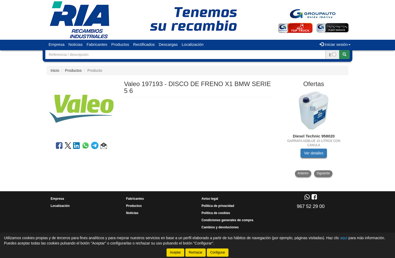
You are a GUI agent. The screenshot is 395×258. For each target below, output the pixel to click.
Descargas (168, 44)
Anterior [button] (303, 173)
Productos (120, 44)
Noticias (76, 44)
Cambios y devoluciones (220, 227)
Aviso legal (209, 199)
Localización (193, 44)
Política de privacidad (217, 206)
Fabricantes (97, 44)
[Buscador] (185, 54)
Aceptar (175, 252)
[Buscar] (344, 54)
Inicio (55, 70)
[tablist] (314, 134)
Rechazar (195, 252)
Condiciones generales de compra (227, 220)
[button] (103, 146)
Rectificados (144, 44)
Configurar (217, 252)
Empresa (57, 44)
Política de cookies (215, 213)
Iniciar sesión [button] (335, 44)
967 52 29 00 (311, 206)
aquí (343, 238)
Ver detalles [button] (313, 153)
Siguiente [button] (323, 173)
